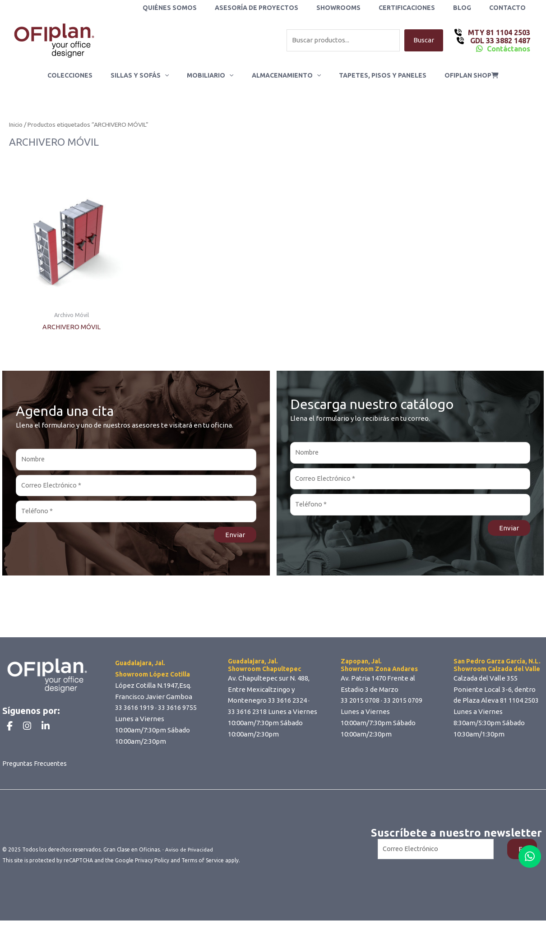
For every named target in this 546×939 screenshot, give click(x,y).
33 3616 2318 (247, 714)
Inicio (16, 125)
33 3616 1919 (134, 710)
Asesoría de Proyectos (281, 7)
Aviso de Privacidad (189, 868)
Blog (470, 7)
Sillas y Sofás (148, 75)
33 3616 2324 (287, 703)
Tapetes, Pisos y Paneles (374, 75)
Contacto (510, 7)
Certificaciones (420, 7)
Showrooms (357, 7)
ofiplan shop (458, 75)
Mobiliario (213, 75)
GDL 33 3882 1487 (499, 41)
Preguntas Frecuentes (36, 782)
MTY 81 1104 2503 (498, 32)
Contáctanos (508, 49)
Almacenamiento (283, 75)
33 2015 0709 (403, 703)
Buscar (423, 40)
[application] (173, 75)
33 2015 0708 (360, 703)
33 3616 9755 (177, 710)
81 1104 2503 (519, 703)
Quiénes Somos (199, 7)
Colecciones (83, 75)
